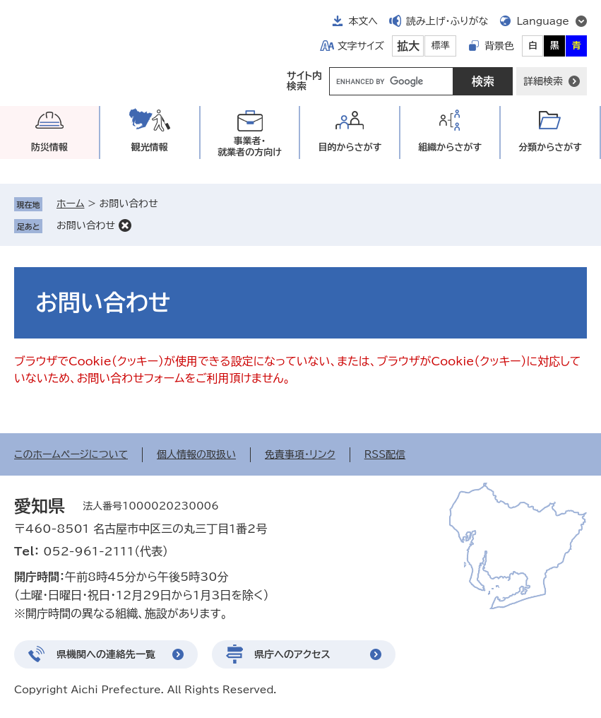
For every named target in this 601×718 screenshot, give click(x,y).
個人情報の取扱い (196, 454)
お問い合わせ (85, 225)
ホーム (70, 203)
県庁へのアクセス (292, 654)
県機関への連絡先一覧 (105, 654)
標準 (441, 45)
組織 (450, 147)
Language (542, 21)
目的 (349, 147)
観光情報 (149, 147)
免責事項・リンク (300, 454)
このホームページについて (71, 454)
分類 (550, 147)
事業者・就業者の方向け (250, 146)
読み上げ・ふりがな (447, 21)
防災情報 (49, 147)
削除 (125, 225)
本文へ (363, 21)
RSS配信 (385, 454)
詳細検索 (543, 81)
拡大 (408, 46)
